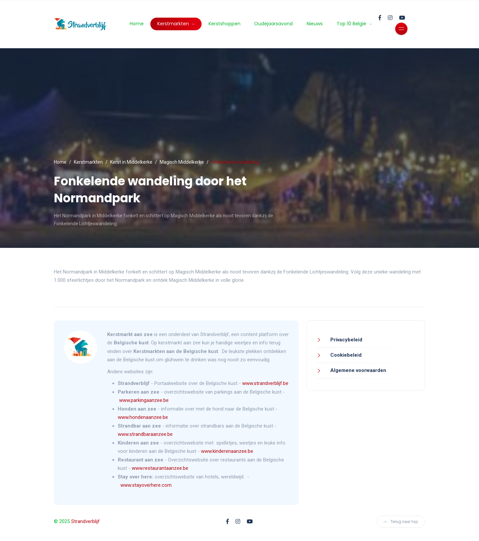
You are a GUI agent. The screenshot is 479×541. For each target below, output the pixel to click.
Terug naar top (401, 521)
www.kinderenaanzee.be (227, 451)
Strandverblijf (85, 521)
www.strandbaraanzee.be (145, 434)
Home (137, 23)
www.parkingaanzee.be (144, 400)
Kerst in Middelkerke (131, 162)
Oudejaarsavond (273, 23)
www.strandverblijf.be (265, 383)
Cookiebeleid (345, 355)
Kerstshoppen (224, 23)
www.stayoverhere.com (146, 485)
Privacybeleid (345, 340)
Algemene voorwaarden (357, 370)
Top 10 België (352, 23)
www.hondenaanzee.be (143, 417)
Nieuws (315, 23)
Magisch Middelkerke (182, 162)
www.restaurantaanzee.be (160, 468)
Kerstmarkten (173, 23)
